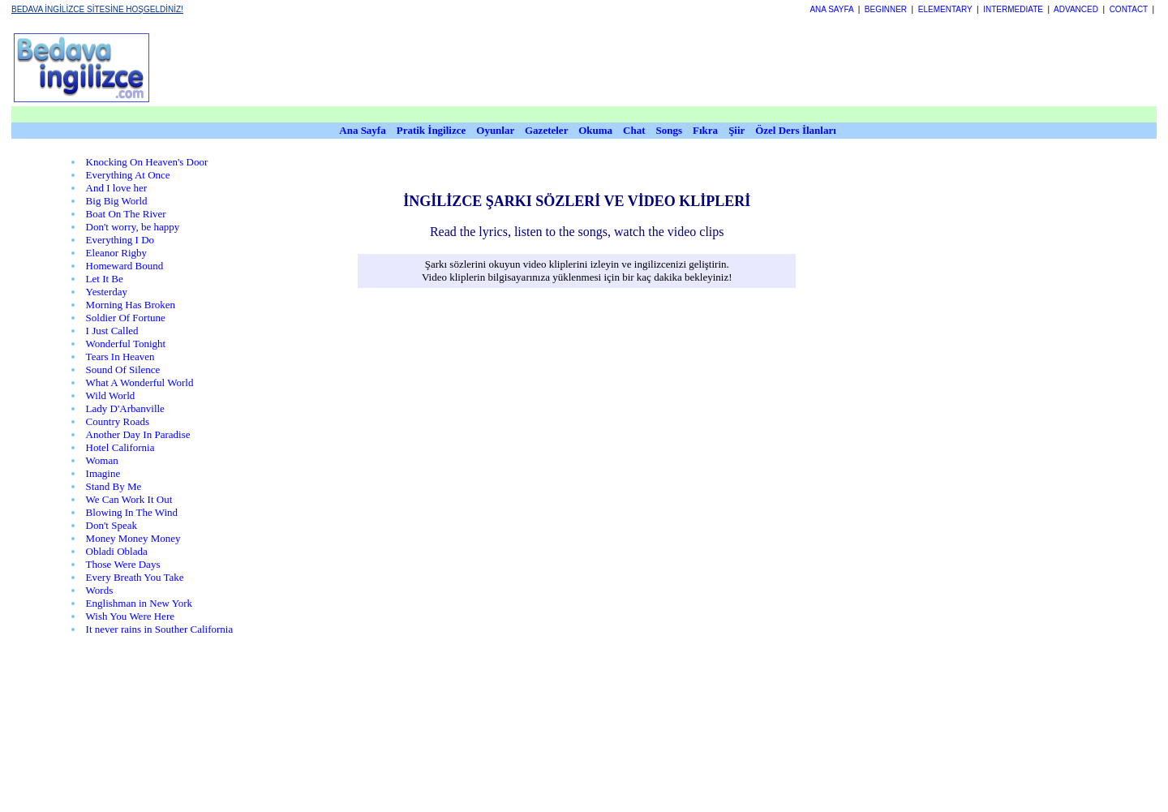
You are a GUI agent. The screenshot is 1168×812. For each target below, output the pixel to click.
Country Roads (117, 421)
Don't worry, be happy (133, 227)
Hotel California (120, 447)
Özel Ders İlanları (795, 130)
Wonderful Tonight (126, 343)
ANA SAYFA (831, 9)
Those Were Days (123, 564)
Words (100, 590)
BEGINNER (886, 9)
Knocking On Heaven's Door (147, 162)
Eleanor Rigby (116, 253)
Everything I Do (120, 240)
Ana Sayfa (362, 130)
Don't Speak (111, 525)
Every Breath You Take (135, 577)
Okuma (596, 130)
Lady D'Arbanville (125, 408)
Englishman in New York (139, 603)
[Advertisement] (555, 67)
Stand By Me (114, 486)
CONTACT (1129, 9)
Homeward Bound (125, 266)
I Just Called (112, 330)
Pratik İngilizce (431, 130)
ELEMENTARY (945, 9)
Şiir (736, 130)
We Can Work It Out (129, 499)
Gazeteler (547, 130)
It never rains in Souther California (160, 629)
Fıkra (705, 130)
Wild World (110, 395)
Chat (634, 130)
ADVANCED (1076, 9)
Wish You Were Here (130, 616)
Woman (102, 460)
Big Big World (117, 201)
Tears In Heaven (120, 356)
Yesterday (106, 292)
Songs (669, 130)
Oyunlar (495, 130)
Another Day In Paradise (138, 434)
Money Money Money (133, 538)
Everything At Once (128, 175)
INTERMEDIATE (1013, 9)
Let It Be (104, 279)
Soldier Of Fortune (125, 317)
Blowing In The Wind (132, 512)
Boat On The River (126, 214)
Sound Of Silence (123, 369)
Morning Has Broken (131, 305)
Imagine (103, 473)
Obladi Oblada (117, 551)
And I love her (116, 188)
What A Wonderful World (140, 382)
